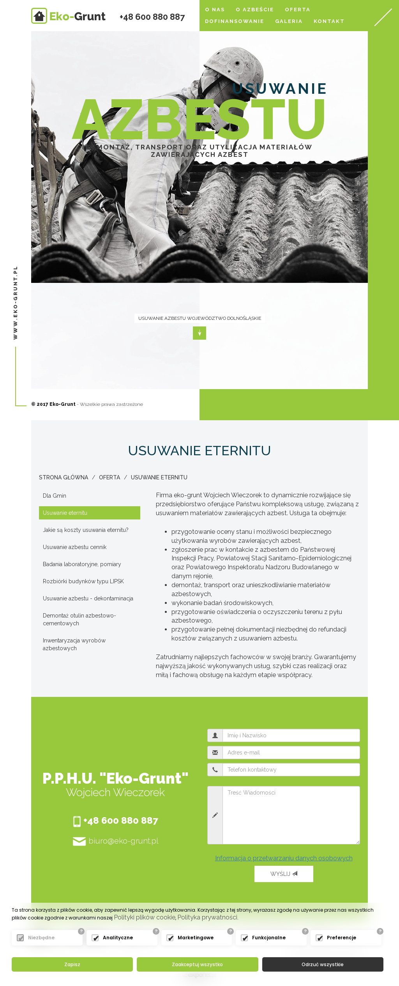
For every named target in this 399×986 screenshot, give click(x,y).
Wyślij (283, 874)
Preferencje (341, 937)
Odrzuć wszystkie (323, 964)
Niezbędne (41, 937)
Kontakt (329, 21)
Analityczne (118, 937)
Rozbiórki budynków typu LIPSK (83, 581)
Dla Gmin (54, 496)
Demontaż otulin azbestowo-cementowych (79, 619)
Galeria (289, 21)
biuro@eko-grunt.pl (115, 841)
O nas (215, 9)
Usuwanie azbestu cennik (74, 547)
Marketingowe (196, 937)
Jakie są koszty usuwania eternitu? (86, 530)
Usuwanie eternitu (159, 477)
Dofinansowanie (234, 21)
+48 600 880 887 (152, 17)
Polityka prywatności (207, 917)
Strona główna (63, 477)
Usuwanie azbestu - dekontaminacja (88, 598)
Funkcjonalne (269, 937)
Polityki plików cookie (144, 917)
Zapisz (72, 964)
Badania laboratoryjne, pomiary (82, 564)
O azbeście (255, 9)
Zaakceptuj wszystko (197, 964)
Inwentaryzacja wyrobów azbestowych (74, 644)
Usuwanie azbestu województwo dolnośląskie (199, 318)
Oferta (298, 9)
